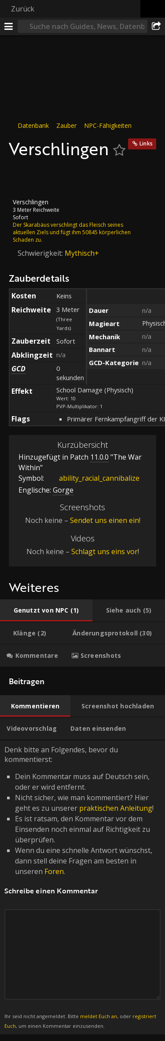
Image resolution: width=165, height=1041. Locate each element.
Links (146, 143)
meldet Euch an (98, 1016)
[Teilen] (156, 26)
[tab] (46, 610)
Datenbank (33, 125)
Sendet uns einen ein (104, 520)
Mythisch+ (82, 253)
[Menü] (9, 26)
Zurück (22, 9)
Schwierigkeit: (41, 253)
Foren (54, 871)
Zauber (66, 125)
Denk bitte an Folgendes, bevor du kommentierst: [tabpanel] (82, 887)
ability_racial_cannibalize (92, 478)
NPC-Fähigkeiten (108, 125)
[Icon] (23, 178)
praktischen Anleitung (115, 808)
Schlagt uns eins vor (104, 551)
